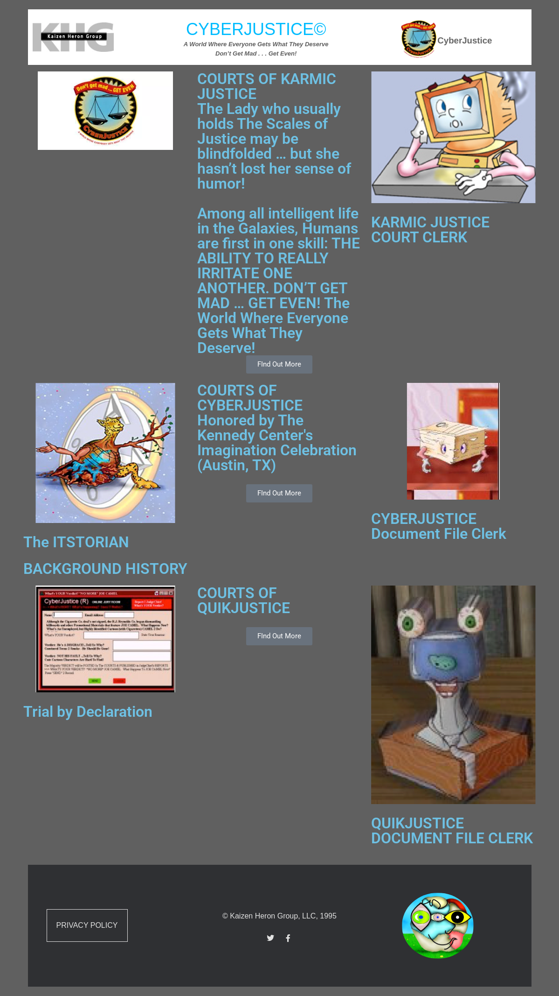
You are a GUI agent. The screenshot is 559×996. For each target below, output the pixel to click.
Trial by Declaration (87, 712)
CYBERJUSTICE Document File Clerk (438, 526)
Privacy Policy (87, 925)
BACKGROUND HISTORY (105, 569)
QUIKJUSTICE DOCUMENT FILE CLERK (452, 830)
